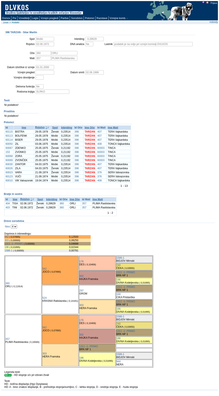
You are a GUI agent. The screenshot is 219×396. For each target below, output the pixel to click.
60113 (9, 135)
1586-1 (8, 250)
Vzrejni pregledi (49, 18)
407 (99, 131)
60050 (9, 143)
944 (118, 361)
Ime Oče (90, 127)
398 (76, 131)
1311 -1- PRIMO (13, 243)
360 (61, 203)
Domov (6, 18)
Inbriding (66, 127)
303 (6, 240)
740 (118, 265)
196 (6, 247)
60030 (9, 164)
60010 (9, 180)
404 (8, 203)
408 (99, 143)
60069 (9, 160)
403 (8, 207)
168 (118, 294)
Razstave (102, 18)
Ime (24, 127)
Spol (55, 127)
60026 (9, 168)
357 (84, 203)
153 (8, 152)
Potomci (89, 18)
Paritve (65, 18)
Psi (14, 18)
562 (6, 236)
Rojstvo (40, 127)
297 (81, 290)
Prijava (213, 3)
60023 (9, 172)
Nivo (7, 226)
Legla (35, 18)
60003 (100, 147)
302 (81, 276)
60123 (9, 176)
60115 (9, 131)
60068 (9, 156)
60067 (9, 147)
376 (99, 172)
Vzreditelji (24, 18)
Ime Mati (113, 127)
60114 (9, 139)
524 (44, 297)
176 (81, 261)
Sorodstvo (77, 18)
